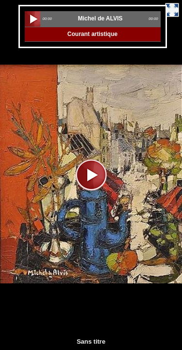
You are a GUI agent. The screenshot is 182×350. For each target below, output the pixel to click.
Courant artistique (92, 34)
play (32, 19)
